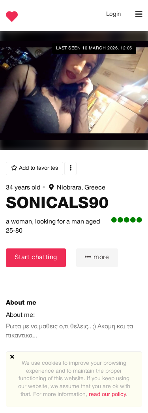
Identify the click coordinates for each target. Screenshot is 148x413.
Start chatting (36, 257)
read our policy (107, 394)
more (97, 257)
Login (113, 14)
